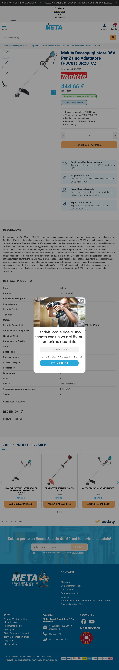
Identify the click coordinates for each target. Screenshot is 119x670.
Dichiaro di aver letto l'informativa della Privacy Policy (61, 357)
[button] (82, 301)
